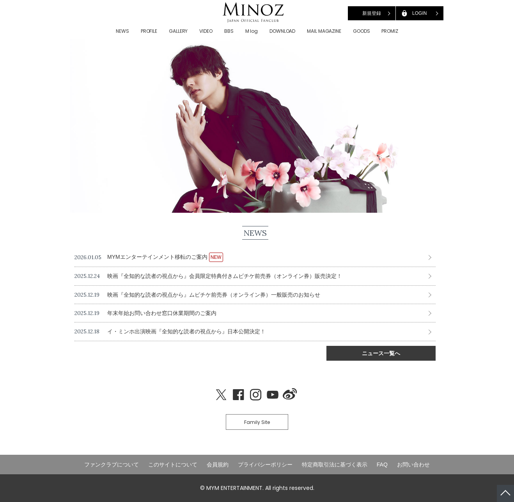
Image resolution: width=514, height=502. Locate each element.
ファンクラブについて (111, 464)
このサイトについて (172, 464)
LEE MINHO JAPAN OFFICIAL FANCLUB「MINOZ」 (253, 12)
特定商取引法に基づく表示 (334, 464)
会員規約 (218, 464)
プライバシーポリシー (265, 464)
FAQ (382, 464)
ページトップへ (505, 493)
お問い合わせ (413, 464)
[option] (257, 126)
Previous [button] (75, 126)
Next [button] (438, 126)
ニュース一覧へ (381, 353)
